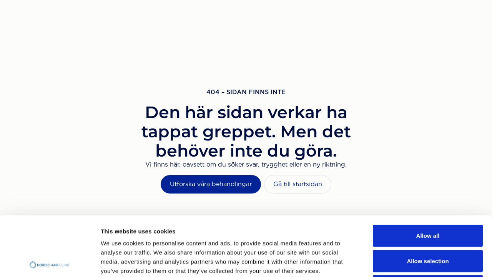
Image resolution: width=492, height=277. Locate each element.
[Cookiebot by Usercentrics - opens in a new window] (49, 262)
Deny (428, 226)
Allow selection (428, 201)
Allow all (428, 176)
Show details (403, 262)
